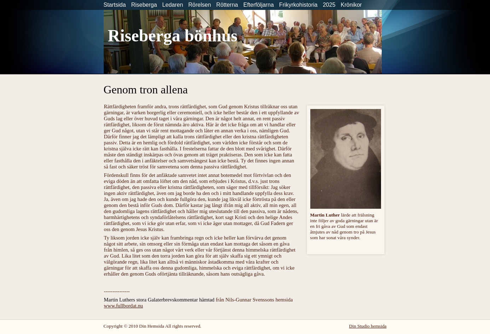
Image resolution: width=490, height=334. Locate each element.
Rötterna (227, 5)
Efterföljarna (258, 5)
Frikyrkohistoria (298, 5)
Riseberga (144, 5)
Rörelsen (199, 5)
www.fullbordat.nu (123, 306)
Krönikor (351, 5)
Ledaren (172, 5)
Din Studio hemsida (368, 326)
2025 (329, 5)
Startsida (115, 5)
